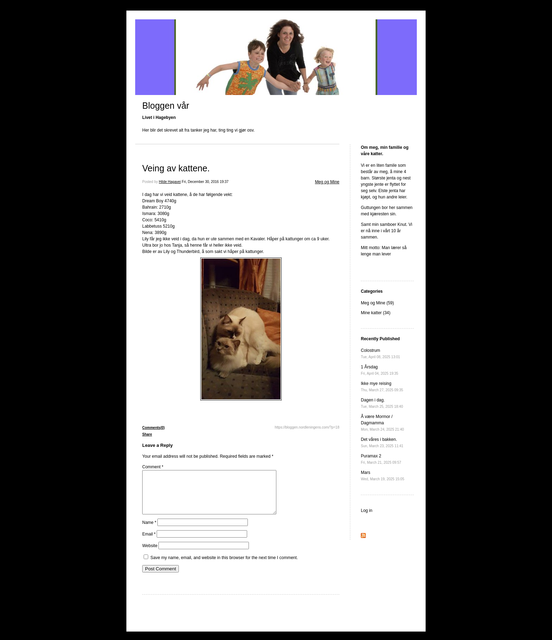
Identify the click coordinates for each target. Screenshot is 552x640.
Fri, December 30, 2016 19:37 (205, 182)
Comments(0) (153, 428)
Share (147, 434)
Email (149, 542)
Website (149, 554)
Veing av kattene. (176, 168)
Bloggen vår (165, 105)
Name (149, 530)
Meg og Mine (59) (377, 302)
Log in (366, 510)
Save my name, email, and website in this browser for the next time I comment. (224, 566)
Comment (152, 466)
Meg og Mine (327, 181)
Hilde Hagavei (170, 182)
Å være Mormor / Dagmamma (382, 422)
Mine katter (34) (375, 312)
